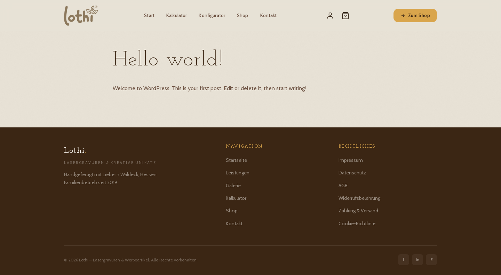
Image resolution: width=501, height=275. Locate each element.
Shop (242, 15)
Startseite (236, 160)
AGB (343, 185)
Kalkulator (176, 15)
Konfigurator (212, 15)
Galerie (233, 185)
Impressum (351, 160)
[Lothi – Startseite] (81, 16)
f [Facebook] (404, 259)
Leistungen (237, 173)
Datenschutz (352, 173)
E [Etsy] (431, 259)
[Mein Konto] (330, 16)
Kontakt (268, 15)
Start (149, 15)
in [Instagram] (417, 259)
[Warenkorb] (345, 16)
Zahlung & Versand (358, 210)
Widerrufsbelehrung (359, 198)
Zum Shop (415, 15)
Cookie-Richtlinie (357, 223)
